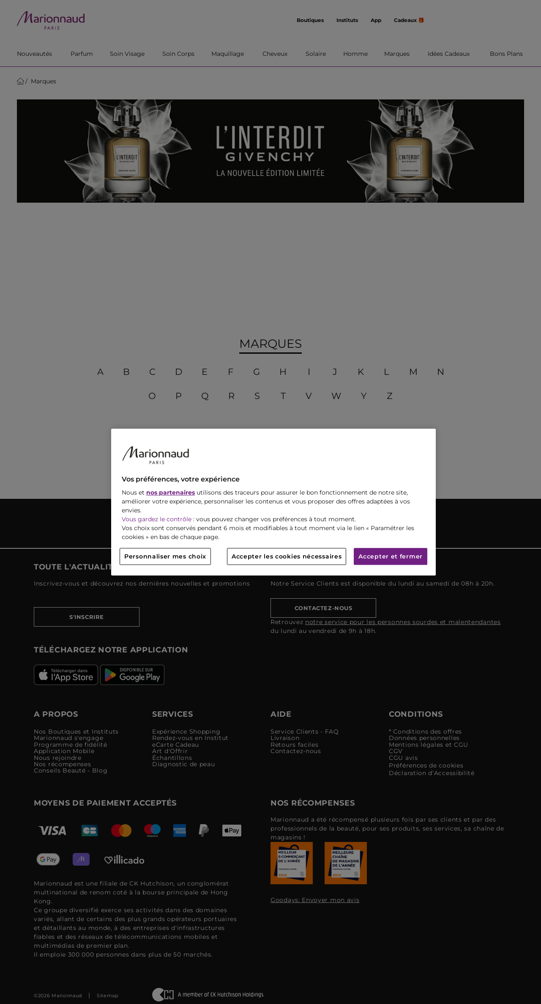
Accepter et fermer (390, 556)
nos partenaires (170, 492)
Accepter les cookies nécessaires (287, 556)
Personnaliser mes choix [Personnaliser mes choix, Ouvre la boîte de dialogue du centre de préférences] (165, 556)
